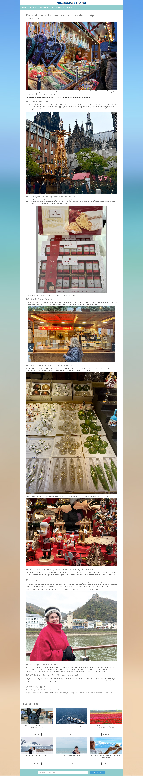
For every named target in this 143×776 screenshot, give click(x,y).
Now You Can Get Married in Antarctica (37, 746)
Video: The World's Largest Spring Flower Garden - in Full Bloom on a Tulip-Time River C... (106, 718)
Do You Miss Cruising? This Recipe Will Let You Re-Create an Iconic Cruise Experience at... (106, 747)
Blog (52, 7)
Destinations (43, 7)
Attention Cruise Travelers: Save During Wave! (71, 717)
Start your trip (98, 772)
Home (24, 7)
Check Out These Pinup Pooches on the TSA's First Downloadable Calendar (37, 718)
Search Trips (60, 7)
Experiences (33, 7)
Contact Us (71, 7)
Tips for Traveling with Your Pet (71, 746)
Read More (37, 734)
